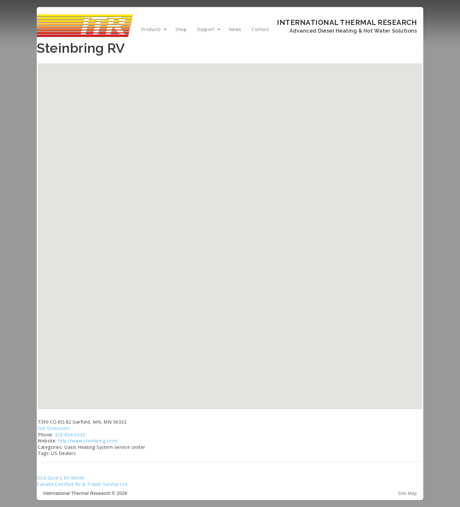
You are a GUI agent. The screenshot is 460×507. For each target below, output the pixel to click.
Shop (181, 29)
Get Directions (54, 428)
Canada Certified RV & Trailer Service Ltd (82, 484)
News (235, 29)
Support (206, 29)
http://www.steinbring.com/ (88, 441)
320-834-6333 (70, 435)
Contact (260, 29)
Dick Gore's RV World (60, 478)
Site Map (407, 493)
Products (151, 29)
